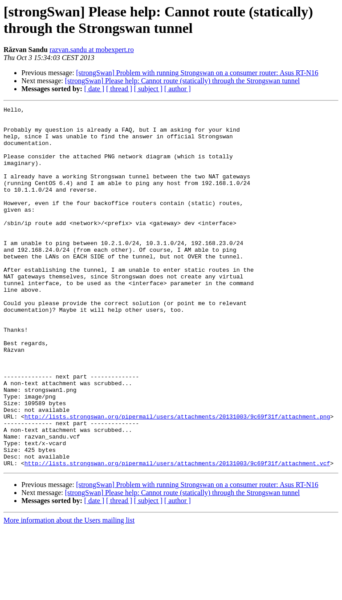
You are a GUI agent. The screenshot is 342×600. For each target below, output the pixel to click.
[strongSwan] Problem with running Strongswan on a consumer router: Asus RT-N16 (197, 73)
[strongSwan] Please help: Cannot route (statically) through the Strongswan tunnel (182, 81)
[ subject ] (148, 89)
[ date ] (94, 89)
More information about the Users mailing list (69, 592)
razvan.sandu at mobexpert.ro (91, 49)
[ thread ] (119, 89)
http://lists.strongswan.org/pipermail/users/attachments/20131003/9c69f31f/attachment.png (177, 479)
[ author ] (177, 89)
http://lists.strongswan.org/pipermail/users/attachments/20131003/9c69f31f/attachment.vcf (177, 535)
